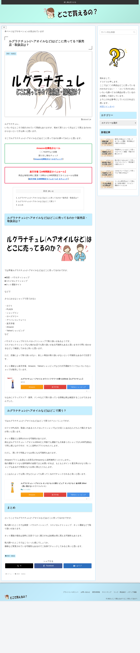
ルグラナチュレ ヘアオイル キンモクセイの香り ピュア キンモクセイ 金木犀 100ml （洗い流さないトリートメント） (53, 484)
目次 (45, 191)
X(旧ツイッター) (107, 106)
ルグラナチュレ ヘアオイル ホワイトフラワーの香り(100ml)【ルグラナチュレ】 (52, 379)
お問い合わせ (85, 592)
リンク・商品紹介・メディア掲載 (125, 592)
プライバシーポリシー (70, 592)
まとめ (20, 205)
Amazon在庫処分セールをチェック (48, 159)
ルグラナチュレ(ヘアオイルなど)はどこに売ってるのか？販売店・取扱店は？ (48, 198)
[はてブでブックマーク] (78, 565)
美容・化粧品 (10, 556)
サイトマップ (106, 592)
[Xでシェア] (19, 565)
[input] (118, 32)
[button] (134, 32)
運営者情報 (96, 592)
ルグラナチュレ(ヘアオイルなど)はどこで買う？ (37, 201)
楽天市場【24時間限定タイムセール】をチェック (48, 179)
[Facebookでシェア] (48, 565)
